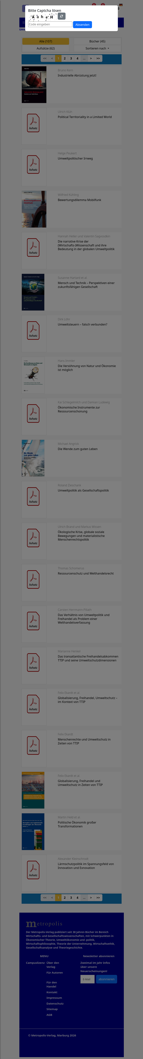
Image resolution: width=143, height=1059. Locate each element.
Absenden (82, 25)
